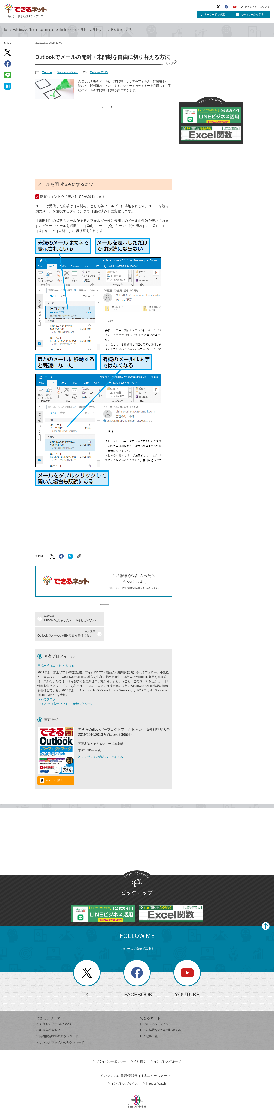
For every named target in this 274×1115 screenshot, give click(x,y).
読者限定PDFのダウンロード (57, 1020)
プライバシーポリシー (109, 1046)
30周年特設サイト (50, 1014)
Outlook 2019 (99, 72)
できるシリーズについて (54, 1008)
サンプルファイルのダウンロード (60, 1027)
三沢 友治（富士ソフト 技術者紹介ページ (65, 688)
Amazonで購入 (54, 765)
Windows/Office (23, 29)
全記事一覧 (149, 1020)
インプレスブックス (123, 1068)
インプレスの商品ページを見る (100, 741)
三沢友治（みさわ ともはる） (57, 650)
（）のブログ (46, 684)
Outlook (45, 29)
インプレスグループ (166, 1046)
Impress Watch (154, 1068)
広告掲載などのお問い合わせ (161, 1014)
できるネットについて (255, 6)
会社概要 (138, 1046)
